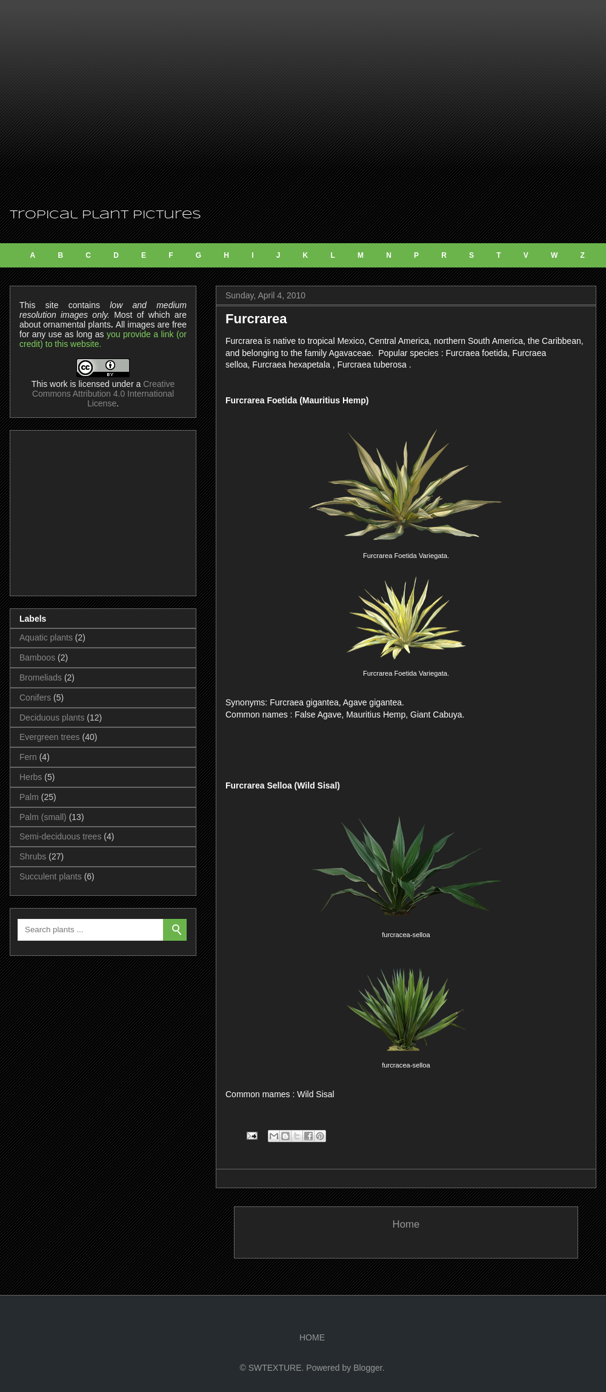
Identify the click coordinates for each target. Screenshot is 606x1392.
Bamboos (37, 657)
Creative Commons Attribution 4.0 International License (103, 393)
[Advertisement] (303, 103)
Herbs (30, 777)
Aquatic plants (46, 637)
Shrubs (32, 856)
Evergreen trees (49, 737)
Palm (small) (43, 817)
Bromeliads (40, 677)
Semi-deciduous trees (60, 836)
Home (406, 1224)
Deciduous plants (51, 717)
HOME (312, 1337)
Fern (28, 757)
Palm (29, 797)
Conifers (35, 697)
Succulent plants (50, 876)
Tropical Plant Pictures (105, 215)
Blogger (367, 1368)
